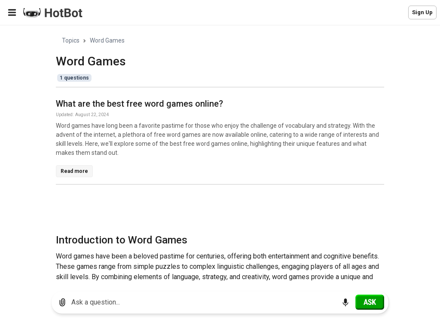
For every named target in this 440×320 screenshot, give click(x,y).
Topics (70, 40)
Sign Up (422, 12)
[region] (220, 155)
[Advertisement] (212, 210)
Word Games (107, 40)
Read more (74, 171)
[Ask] (369, 302)
